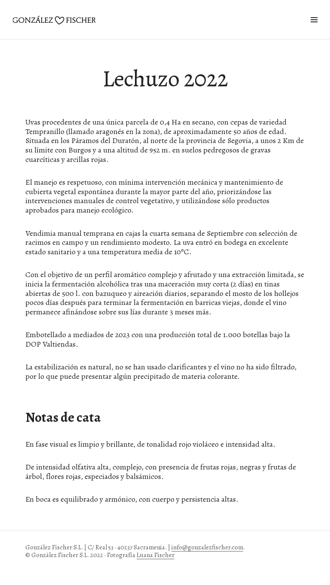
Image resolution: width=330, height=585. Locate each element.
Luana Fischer (155, 555)
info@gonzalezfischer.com (207, 547)
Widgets (314, 29)
